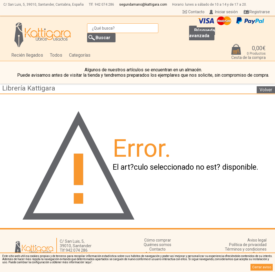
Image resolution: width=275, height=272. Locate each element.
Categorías (79, 55)
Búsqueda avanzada (202, 33)
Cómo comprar (157, 240)
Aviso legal (257, 240)
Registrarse (259, 12)
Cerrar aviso (261, 267)
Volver (266, 89)
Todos (56, 55)
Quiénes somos (157, 244)
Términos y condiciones (246, 249)
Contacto (196, 12)
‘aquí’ (88, 262)
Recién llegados (27, 55)
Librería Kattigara (28, 88)
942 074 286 (104, 4)
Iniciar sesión (226, 12)
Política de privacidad (248, 244)
